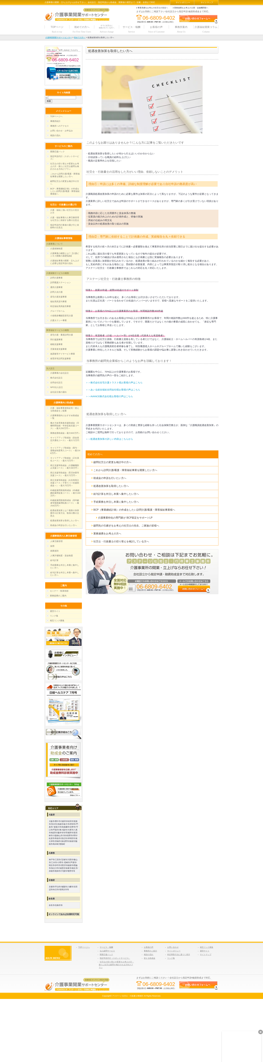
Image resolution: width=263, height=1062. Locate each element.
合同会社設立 (56, 382)
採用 (52, 546)
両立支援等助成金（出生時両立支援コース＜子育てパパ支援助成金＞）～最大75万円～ (64, 483)
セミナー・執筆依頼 (59, 591)
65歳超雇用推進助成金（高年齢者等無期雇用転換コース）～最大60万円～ (64, 503)
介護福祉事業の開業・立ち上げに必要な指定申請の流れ (64, 262)
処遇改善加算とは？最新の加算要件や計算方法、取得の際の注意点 (64, 513)
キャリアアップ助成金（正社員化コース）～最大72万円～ (64, 459)
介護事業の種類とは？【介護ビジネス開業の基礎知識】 (64, 254)
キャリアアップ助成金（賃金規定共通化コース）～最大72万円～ (64, 440)
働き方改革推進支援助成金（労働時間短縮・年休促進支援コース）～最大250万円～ (64, 425)
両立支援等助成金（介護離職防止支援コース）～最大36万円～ (64, 466)
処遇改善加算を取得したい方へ (111, 486)
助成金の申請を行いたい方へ (109, 478)
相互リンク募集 (57, 620)
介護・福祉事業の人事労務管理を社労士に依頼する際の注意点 (64, 218)
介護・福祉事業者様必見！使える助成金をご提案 (64, 409)
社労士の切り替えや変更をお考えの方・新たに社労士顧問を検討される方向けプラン (64, 166)
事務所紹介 (55, 121)
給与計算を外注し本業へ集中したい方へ (116, 494)
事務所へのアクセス (59, 126)
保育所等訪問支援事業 (60, 358)
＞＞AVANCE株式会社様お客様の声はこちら (109, 396)
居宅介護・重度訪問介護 (61, 335)
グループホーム (57, 311)
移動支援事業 (56, 344)
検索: (47, 97)
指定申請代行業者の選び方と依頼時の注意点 (64, 226)
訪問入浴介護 (56, 292)
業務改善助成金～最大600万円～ (65, 433)
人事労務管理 (56, 541)
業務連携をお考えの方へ (107, 533)
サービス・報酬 (106, 947)
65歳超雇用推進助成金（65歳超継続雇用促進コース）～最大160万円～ (65, 493)
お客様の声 (148, 947)
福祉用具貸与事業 (58, 301)
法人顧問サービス (107, 951)
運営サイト (55, 611)
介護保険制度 (56, 248)
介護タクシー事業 (58, 320)
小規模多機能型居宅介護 (61, 315)
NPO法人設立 (56, 387)
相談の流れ (55, 135)
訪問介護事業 (56, 278)
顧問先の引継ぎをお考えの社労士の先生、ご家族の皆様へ (126, 525)
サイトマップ (207, 2)
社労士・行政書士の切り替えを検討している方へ (121, 541)
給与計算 (54, 560)
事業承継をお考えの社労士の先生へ (153, 8)
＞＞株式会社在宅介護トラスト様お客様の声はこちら (114, 382)
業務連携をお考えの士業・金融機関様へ (191, 8)
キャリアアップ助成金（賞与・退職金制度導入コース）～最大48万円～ (65, 450)
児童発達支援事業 (58, 349)
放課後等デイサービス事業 (62, 354)
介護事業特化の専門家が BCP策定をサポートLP (125, 517)
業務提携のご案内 (58, 595)
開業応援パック (57, 151)
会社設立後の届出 (58, 392)
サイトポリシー (183, 2)
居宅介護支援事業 (58, 297)
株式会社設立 (56, 378)
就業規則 (54, 551)
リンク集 (54, 616)
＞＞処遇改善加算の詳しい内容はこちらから (109, 439)
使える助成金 (149, 958)
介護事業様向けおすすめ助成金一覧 (64, 416)
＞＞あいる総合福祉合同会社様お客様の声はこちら (113, 389)
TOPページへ (56, 116)
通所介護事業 (56, 287)
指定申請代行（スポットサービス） (64, 157)
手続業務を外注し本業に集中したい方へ (116, 501)
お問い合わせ (173, 947)
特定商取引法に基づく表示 (178, 954)
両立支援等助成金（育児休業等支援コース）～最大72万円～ (64, 474)
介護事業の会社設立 (59, 373)
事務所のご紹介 (150, 951)
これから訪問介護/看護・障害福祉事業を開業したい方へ (125, 470)
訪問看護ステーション (60, 282)
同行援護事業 (56, 339)
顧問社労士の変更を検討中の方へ (112, 462)
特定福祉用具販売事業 (60, 306)
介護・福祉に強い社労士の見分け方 (64, 211)
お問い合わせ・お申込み (61, 130)
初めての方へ (95, 454)
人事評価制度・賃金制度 (61, 555)
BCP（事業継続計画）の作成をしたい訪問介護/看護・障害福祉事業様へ (134, 509)
